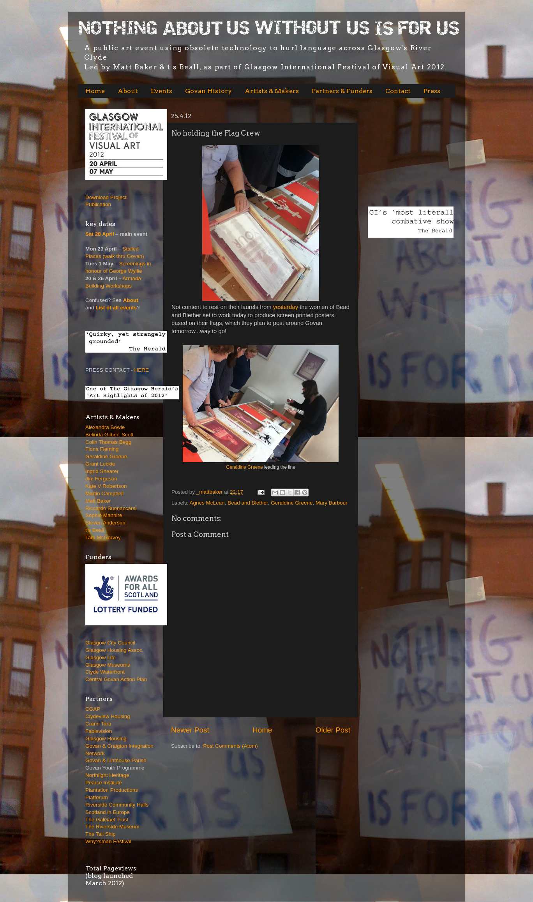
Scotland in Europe (107, 812)
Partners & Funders (342, 91)
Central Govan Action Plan (116, 679)
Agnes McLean (207, 503)
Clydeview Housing (107, 716)
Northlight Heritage (107, 775)
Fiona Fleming (102, 449)
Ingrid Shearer (102, 471)
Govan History (208, 91)
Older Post (333, 730)
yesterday (286, 307)
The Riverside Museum (112, 827)
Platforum (96, 797)
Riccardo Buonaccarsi (110, 508)
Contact (398, 91)
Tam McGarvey (103, 537)
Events (161, 91)
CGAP (92, 709)
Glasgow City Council (110, 643)
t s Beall (94, 530)
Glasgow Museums (107, 665)
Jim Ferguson (101, 479)
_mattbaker (210, 492)
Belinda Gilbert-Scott (109, 435)
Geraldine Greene (244, 467)
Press (432, 91)
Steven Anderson (105, 523)
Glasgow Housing (106, 738)
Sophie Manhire (103, 515)
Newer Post (190, 730)
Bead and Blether (248, 503)
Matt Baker (98, 501)
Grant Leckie (100, 464)
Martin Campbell (104, 493)
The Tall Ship (100, 834)
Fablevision (98, 731)
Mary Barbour (332, 503)
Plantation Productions (111, 790)
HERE (141, 370)
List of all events (116, 308)
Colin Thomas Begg (108, 442)
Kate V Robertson (106, 486)
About (128, 91)
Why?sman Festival (108, 841)
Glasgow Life (100, 657)
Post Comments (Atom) (230, 746)
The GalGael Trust (106, 820)
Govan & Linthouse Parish (115, 760)
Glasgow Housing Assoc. (114, 650)
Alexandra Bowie (105, 427)
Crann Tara (98, 724)
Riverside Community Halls (116, 805)
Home (95, 91)
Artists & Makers (272, 91)
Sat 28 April (99, 234)
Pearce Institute (103, 782)
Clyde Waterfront (105, 672)
